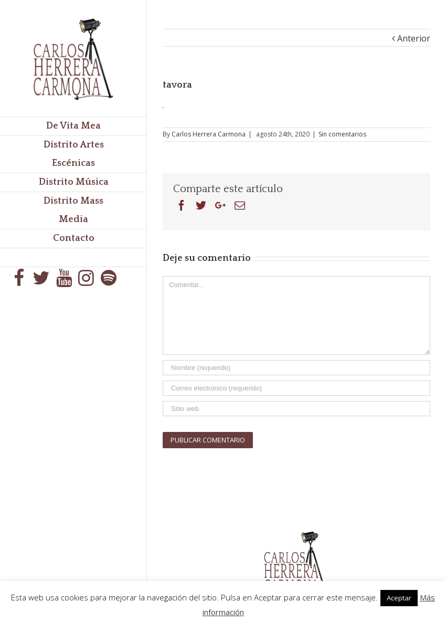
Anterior (413, 38)
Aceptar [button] (399, 598)
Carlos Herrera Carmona (209, 134)
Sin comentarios (342, 134)
